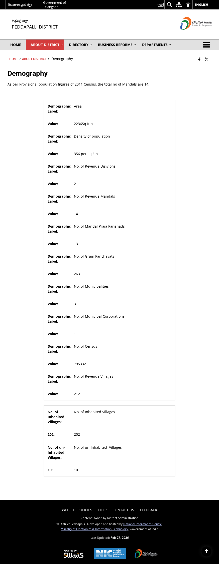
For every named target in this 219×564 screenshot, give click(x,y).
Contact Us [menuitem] (123, 509)
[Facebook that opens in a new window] (199, 59)
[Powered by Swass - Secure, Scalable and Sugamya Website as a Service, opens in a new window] (73, 554)
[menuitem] (159, 4)
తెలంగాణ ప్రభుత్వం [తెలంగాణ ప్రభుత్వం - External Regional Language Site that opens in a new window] (20, 4)
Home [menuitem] (15, 44)
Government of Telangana (54, 4)
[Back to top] (206, 551)
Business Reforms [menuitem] (117, 44)
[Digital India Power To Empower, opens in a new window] (146, 554)
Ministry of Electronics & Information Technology (94, 529)
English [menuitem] (198, 4)
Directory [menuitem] (80, 44)
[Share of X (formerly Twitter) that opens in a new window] (206, 59)
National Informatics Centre (142, 524)
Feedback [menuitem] (148, 509)
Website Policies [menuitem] (77, 509)
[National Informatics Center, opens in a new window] (110, 554)
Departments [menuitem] (156, 44)
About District (34, 59)
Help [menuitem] (102, 509)
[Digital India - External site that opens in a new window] (190, 34)
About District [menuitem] (47, 44)
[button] (207, 45)
